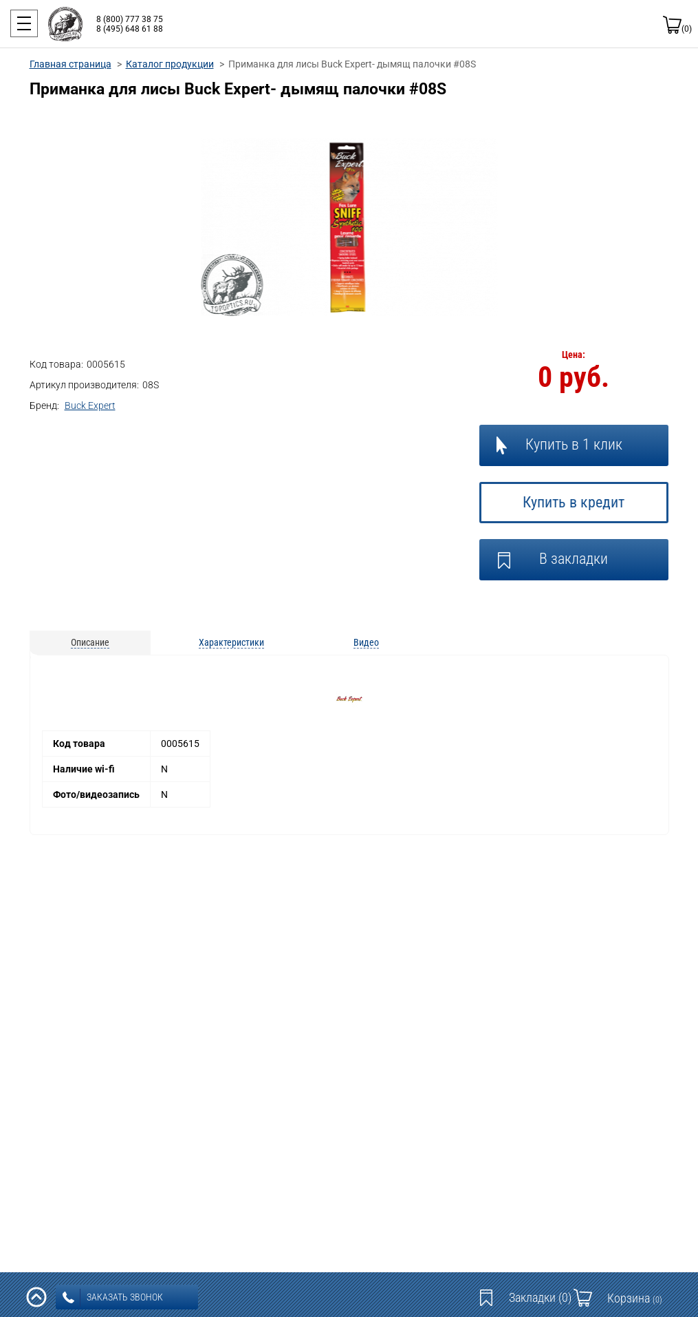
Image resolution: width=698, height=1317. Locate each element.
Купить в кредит (573, 502)
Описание (90, 642)
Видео (366, 642)
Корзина (634, 1298)
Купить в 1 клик (573, 444)
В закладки (573, 558)
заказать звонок (113, 1298)
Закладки (540, 1297)
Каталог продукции (170, 64)
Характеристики (231, 642)
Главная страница (70, 64)
